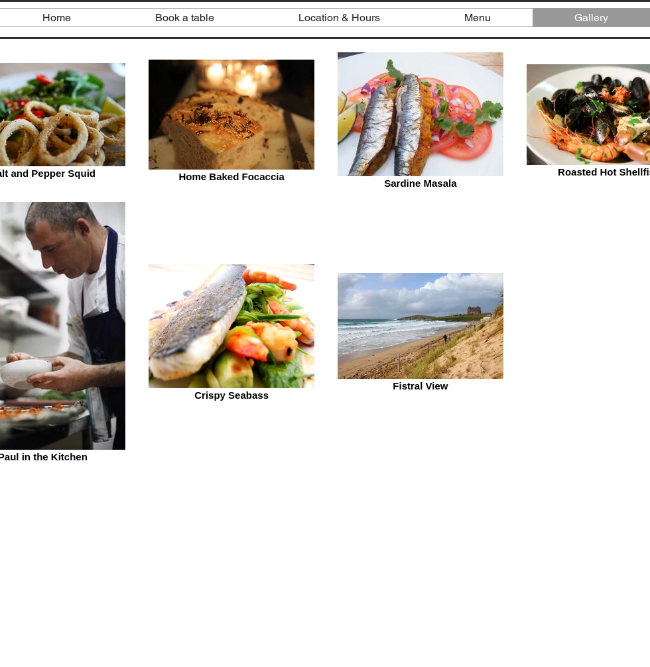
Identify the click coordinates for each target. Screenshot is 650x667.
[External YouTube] (325, 572)
